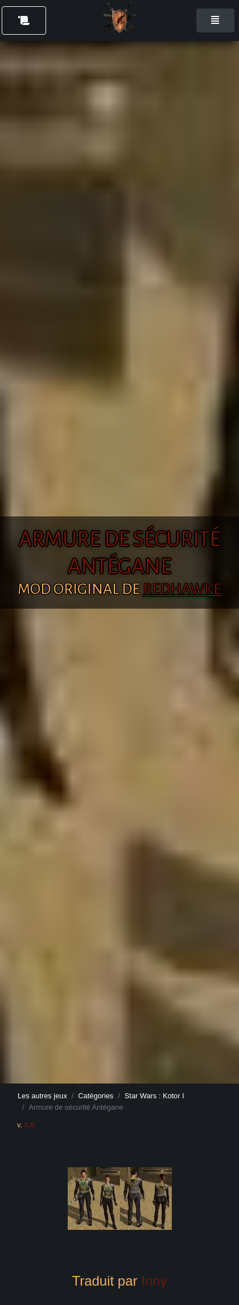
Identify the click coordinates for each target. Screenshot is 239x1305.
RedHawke (182, 589)
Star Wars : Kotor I (154, 1095)
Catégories (95, 1095)
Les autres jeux (42, 1095)
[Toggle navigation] (215, 20)
